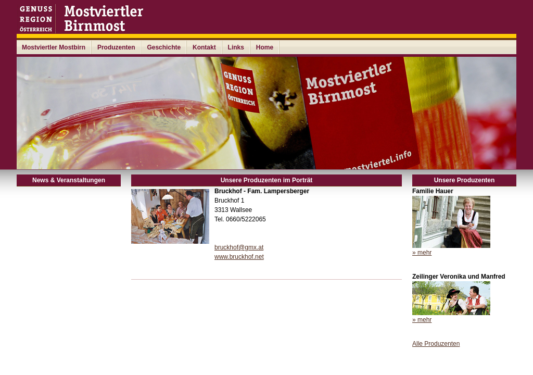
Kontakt (204, 47)
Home (264, 47)
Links (236, 47)
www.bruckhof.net (239, 256)
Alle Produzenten (436, 343)
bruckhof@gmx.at (238, 247)
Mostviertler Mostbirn (53, 47)
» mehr (422, 252)
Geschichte (164, 47)
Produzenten (116, 47)
